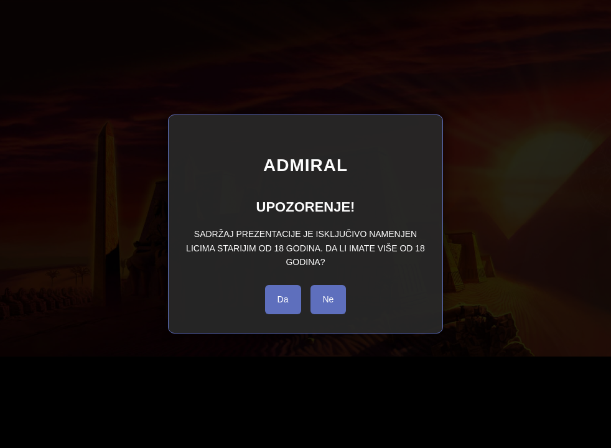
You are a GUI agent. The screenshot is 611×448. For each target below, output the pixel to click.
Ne (328, 299)
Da (283, 299)
